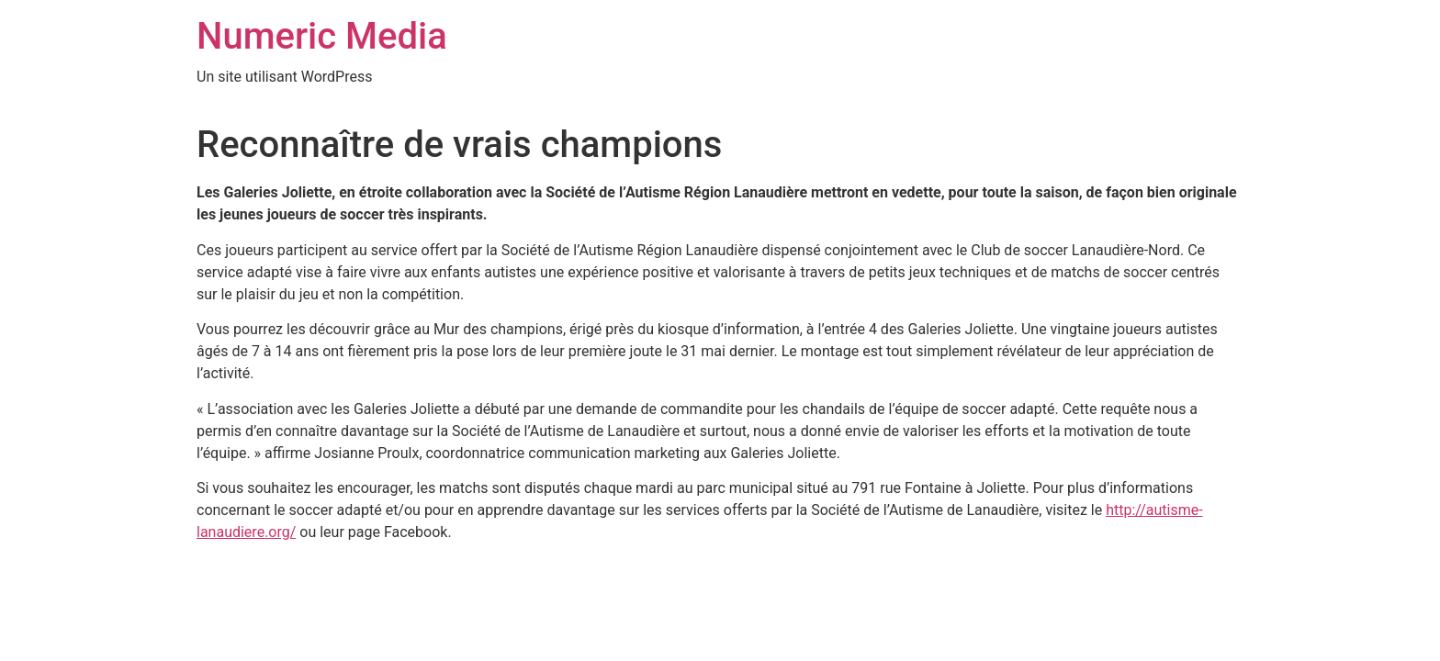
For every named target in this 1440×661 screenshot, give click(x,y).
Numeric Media (322, 36)
